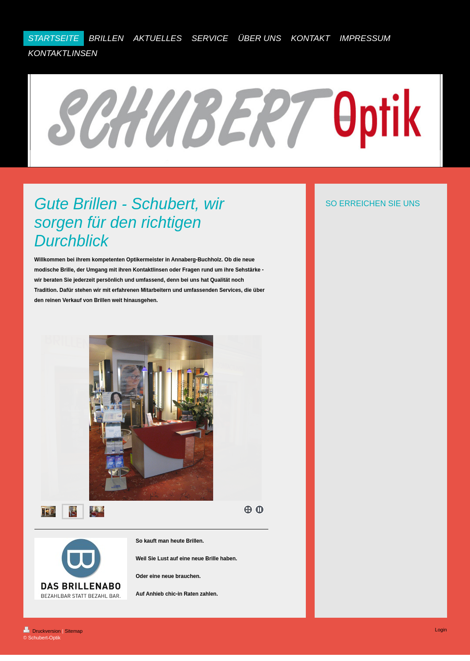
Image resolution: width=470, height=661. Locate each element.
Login (441, 629)
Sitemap (74, 631)
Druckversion (42, 631)
